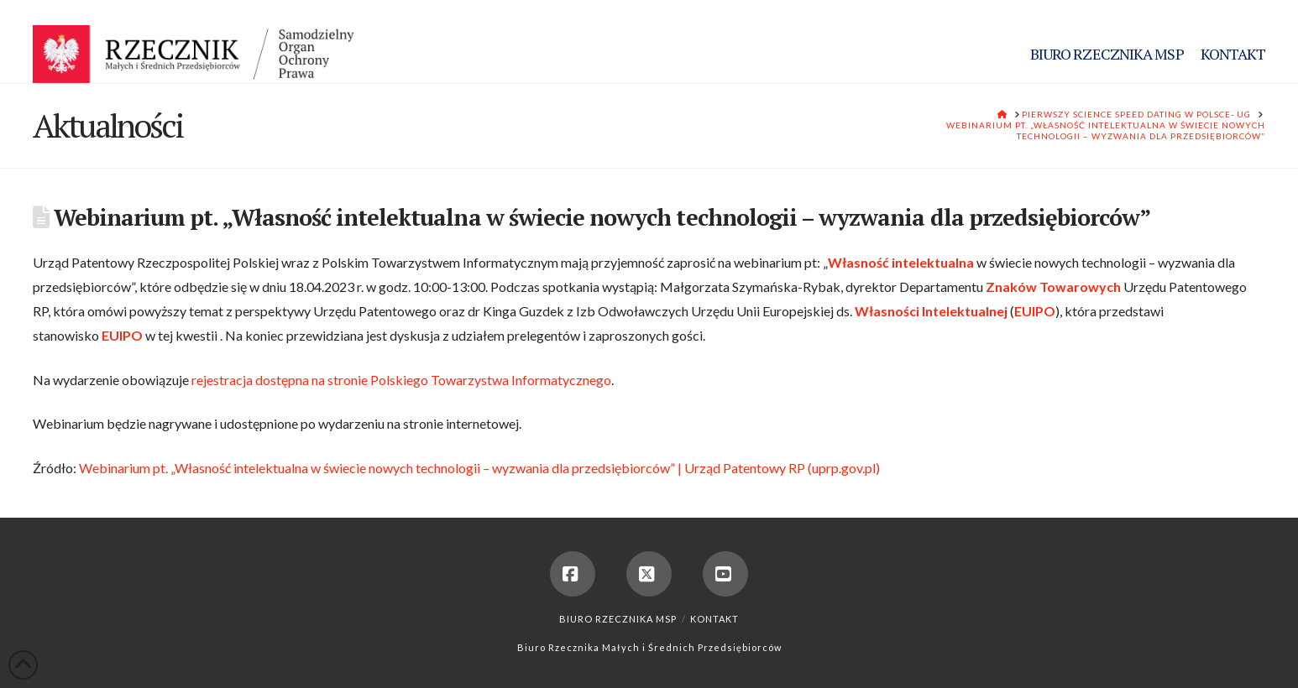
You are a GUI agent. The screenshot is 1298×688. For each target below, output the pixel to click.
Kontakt (714, 618)
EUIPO (1034, 311)
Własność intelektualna (901, 262)
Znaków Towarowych (1053, 286)
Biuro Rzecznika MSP (618, 618)
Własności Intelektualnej (931, 311)
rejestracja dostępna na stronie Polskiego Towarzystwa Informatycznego (401, 380)
